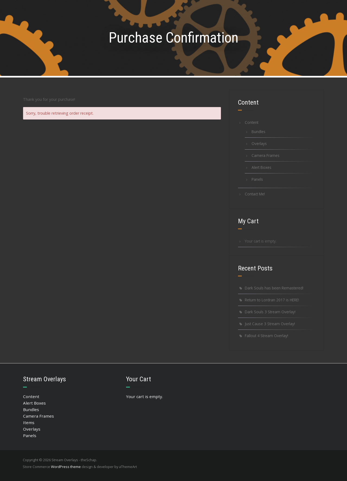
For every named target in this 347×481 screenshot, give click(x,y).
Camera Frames (265, 155)
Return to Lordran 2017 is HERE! (272, 299)
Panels (257, 179)
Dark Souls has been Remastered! (274, 287)
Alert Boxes (261, 167)
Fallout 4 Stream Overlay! (266, 335)
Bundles (258, 131)
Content (251, 122)
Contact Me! (255, 193)
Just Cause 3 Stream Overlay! (270, 323)
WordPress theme (66, 466)
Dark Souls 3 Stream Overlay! (270, 311)
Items (28, 422)
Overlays (259, 143)
